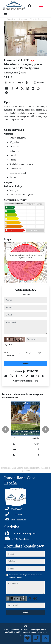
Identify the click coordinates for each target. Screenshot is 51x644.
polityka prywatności (16, 577)
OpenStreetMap (32, 282)
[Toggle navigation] (5, 13)
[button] (5, 429)
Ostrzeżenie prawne (29, 632)
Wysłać (25, 363)
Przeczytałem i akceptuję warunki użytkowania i (24, 354)
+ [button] (8, 245)
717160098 (25, 294)
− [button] (8, 250)
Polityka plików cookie (12, 632)
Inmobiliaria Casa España (20, 629)
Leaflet (22, 282)
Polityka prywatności (39, 629)
